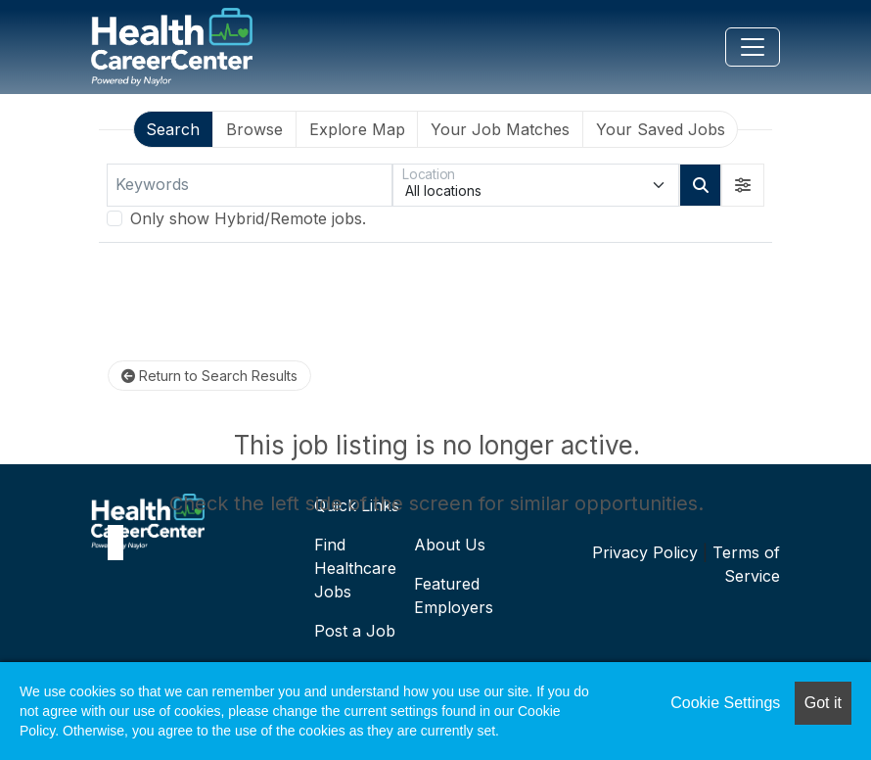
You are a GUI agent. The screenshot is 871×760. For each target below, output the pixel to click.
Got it (823, 702)
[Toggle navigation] (752, 47)
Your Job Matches (500, 129)
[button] (742, 185)
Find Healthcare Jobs (355, 568)
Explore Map (357, 129)
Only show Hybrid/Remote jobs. (248, 218)
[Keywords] (249, 185)
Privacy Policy (645, 552)
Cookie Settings (725, 702)
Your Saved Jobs (660, 129)
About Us (449, 544)
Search (173, 129)
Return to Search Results (209, 375)
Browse (254, 129)
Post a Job (354, 631)
